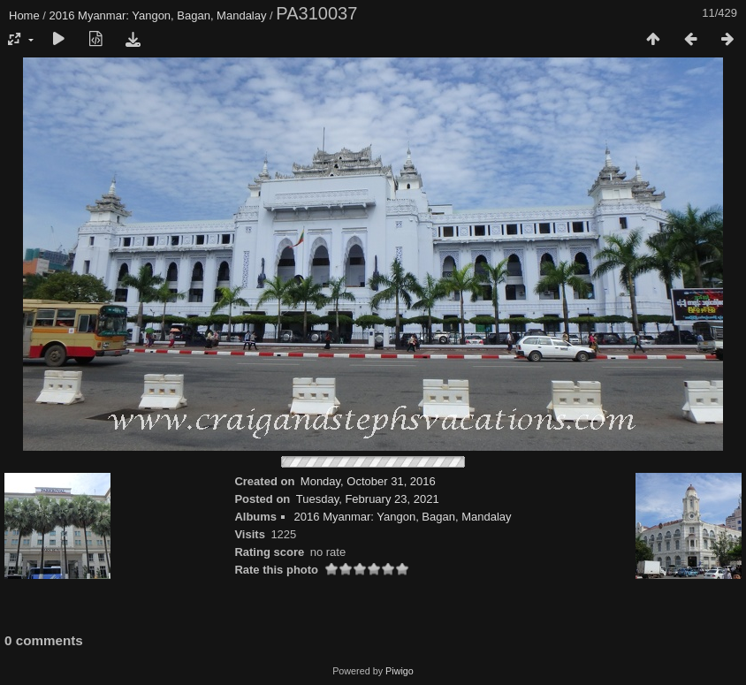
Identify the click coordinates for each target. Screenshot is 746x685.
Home (24, 15)
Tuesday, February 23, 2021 (367, 499)
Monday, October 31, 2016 (368, 481)
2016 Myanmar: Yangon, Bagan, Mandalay (158, 15)
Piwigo (399, 671)
